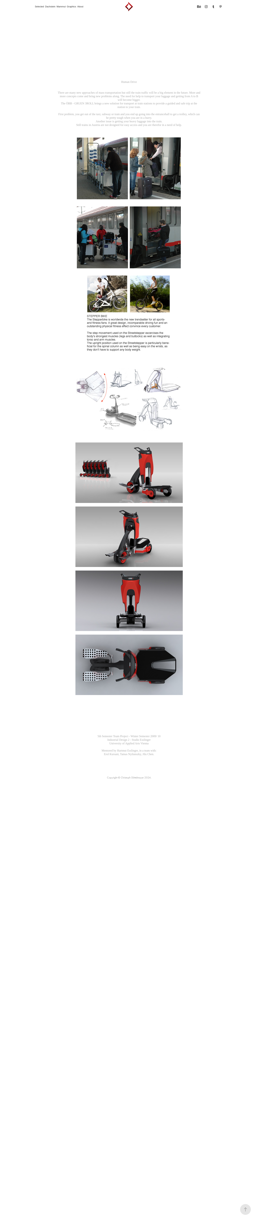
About (80, 6)
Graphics (71, 6)
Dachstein (50, 6)
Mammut (61, 6)
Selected (39, 6)
